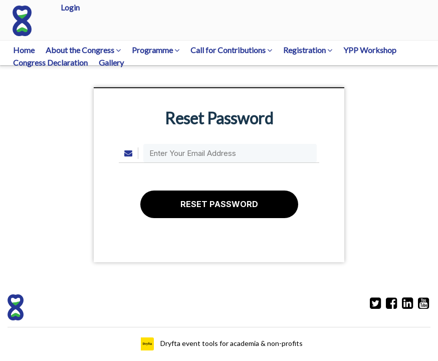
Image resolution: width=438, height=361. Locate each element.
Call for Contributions (231, 50)
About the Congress (83, 50)
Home (24, 50)
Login (70, 7)
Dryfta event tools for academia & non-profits (231, 343)
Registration (307, 50)
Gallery (111, 62)
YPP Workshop (369, 50)
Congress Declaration (50, 62)
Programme (155, 50)
